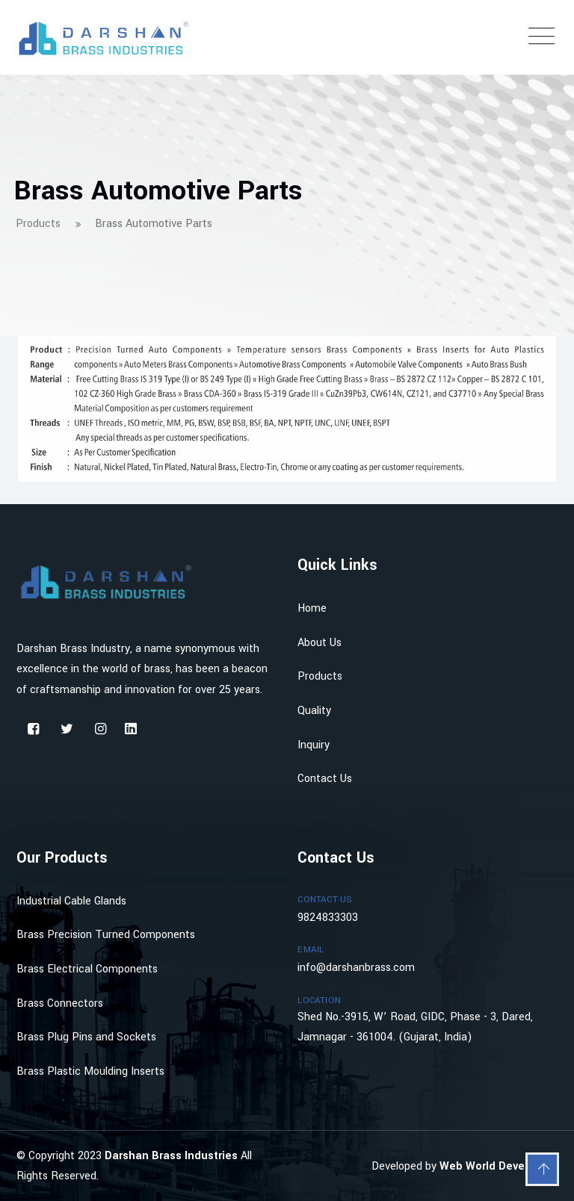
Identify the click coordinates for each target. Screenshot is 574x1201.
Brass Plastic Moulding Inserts (90, 1071)
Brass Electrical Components (87, 969)
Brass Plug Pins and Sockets (86, 1037)
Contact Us (324, 778)
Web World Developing (498, 1166)
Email (310, 949)
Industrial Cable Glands (71, 901)
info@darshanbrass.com (356, 967)
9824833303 (327, 917)
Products (319, 676)
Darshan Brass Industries (173, 1156)
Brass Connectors (59, 1003)
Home (312, 608)
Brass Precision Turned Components (105, 935)
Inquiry (313, 745)
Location (319, 1000)
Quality (314, 711)
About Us (319, 643)
